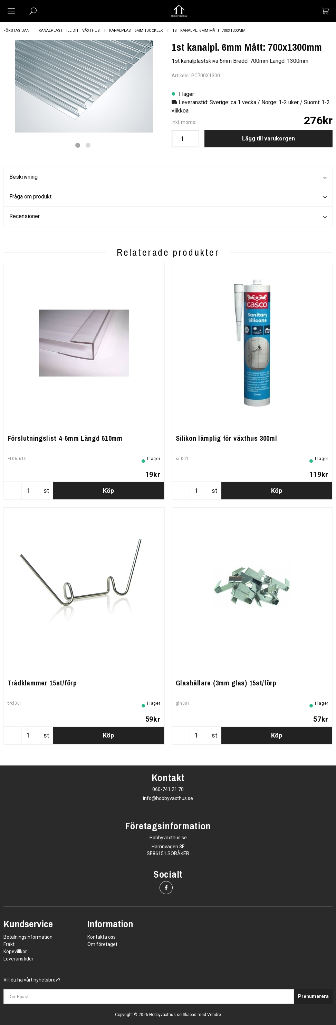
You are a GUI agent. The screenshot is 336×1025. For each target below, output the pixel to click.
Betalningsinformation (27, 937)
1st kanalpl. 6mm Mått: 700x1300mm (209, 30)
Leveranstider (18, 958)
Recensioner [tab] (168, 217)
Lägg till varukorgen (268, 138)
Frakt (9, 944)
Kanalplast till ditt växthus (69, 30)
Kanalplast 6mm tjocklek (136, 30)
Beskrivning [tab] (168, 177)
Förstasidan (16, 30)
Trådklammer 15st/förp (42, 682)
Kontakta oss (101, 937)
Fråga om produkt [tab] (168, 197)
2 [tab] (88, 145)
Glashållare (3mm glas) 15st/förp (226, 682)
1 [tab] (77, 145)
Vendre (214, 1014)
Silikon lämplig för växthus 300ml (226, 438)
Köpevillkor (15, 951)
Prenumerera (313, 996)
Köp (108, 490)
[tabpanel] (84, 86)
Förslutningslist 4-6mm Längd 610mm (65, 438)
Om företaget (102, 944)
